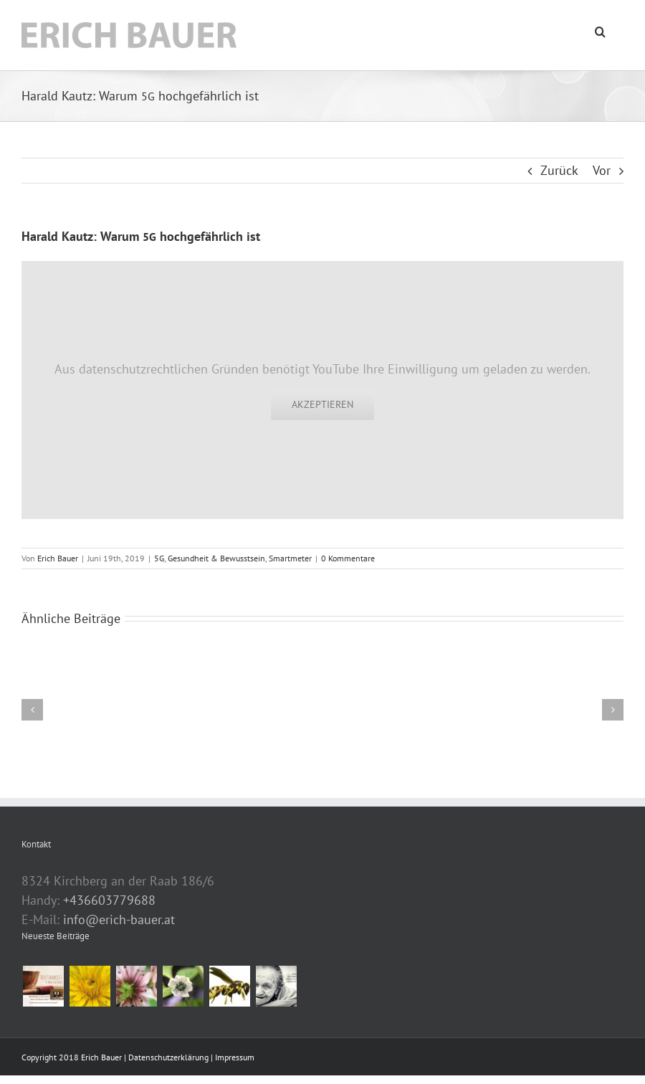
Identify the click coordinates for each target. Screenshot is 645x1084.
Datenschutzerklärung (169, 1057)
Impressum (234, 1057)
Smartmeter (290, 558)
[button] (600, 30)
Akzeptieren (322, 404)
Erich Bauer (57, 558)
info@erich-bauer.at (119, 919)
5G (159, 558)
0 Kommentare (348, 558)
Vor (602, 170)
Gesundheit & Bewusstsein (216, 558)
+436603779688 (109, 900)
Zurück (559, 170)
